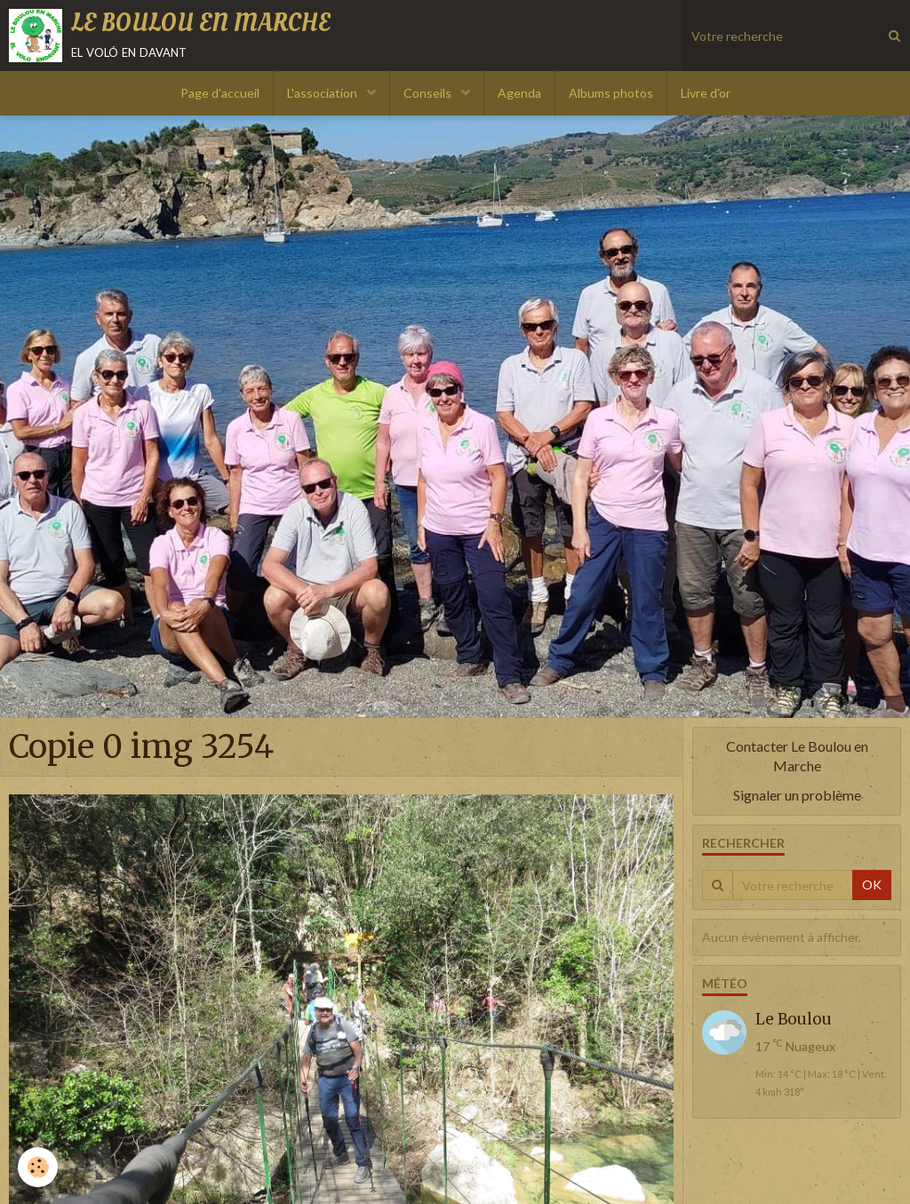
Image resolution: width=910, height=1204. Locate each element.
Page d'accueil (219, 92)
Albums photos (611, 92)
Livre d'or (705, 92)
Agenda (519, 92)
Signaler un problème (797, 794)
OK (872, 884)
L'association (323, 92)
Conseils (428, 92)
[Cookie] (38, 1167)
